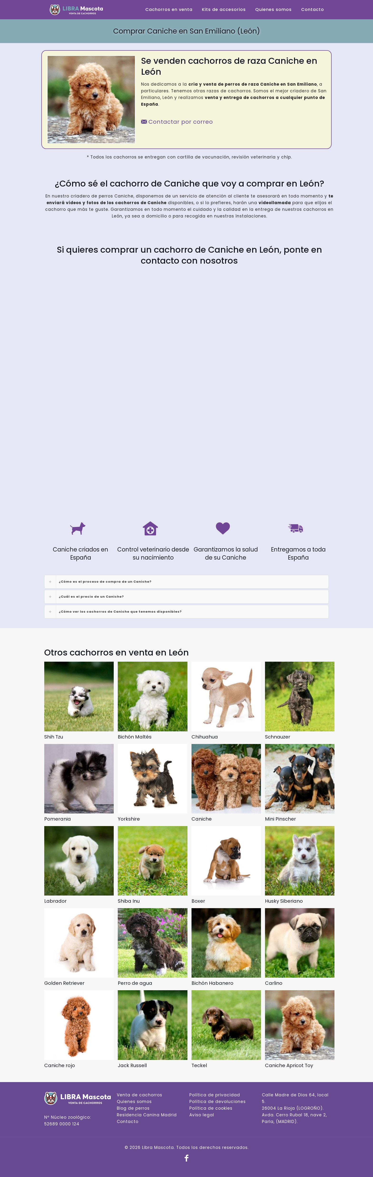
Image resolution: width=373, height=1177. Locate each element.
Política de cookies (210, 1108)
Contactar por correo (177, 122)
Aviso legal (201, 1115)
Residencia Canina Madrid (147, 1115)
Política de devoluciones (217, 1101)
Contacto (127, 1121)
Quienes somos (134, 1101)
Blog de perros (133, 1108)
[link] (186, 582)
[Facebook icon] (186, 1159)
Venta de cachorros (139, 1095)
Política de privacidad (214, 1095)
